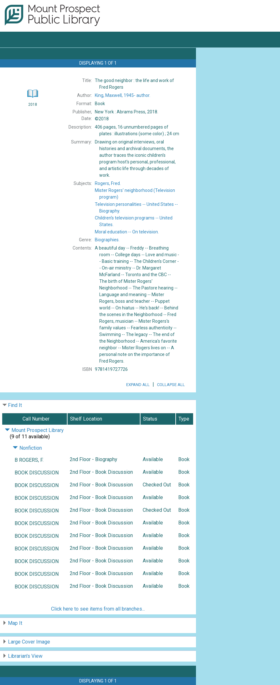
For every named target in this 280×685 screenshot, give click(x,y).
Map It (15, 623)
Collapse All (171, 384)
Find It (15, 405)
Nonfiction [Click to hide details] (27, 448)
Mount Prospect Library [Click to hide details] (34, 430)
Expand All (138, 384)
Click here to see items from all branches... (98, 609)
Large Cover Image (29, 642)
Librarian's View (25, 656)
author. (122, 95)
